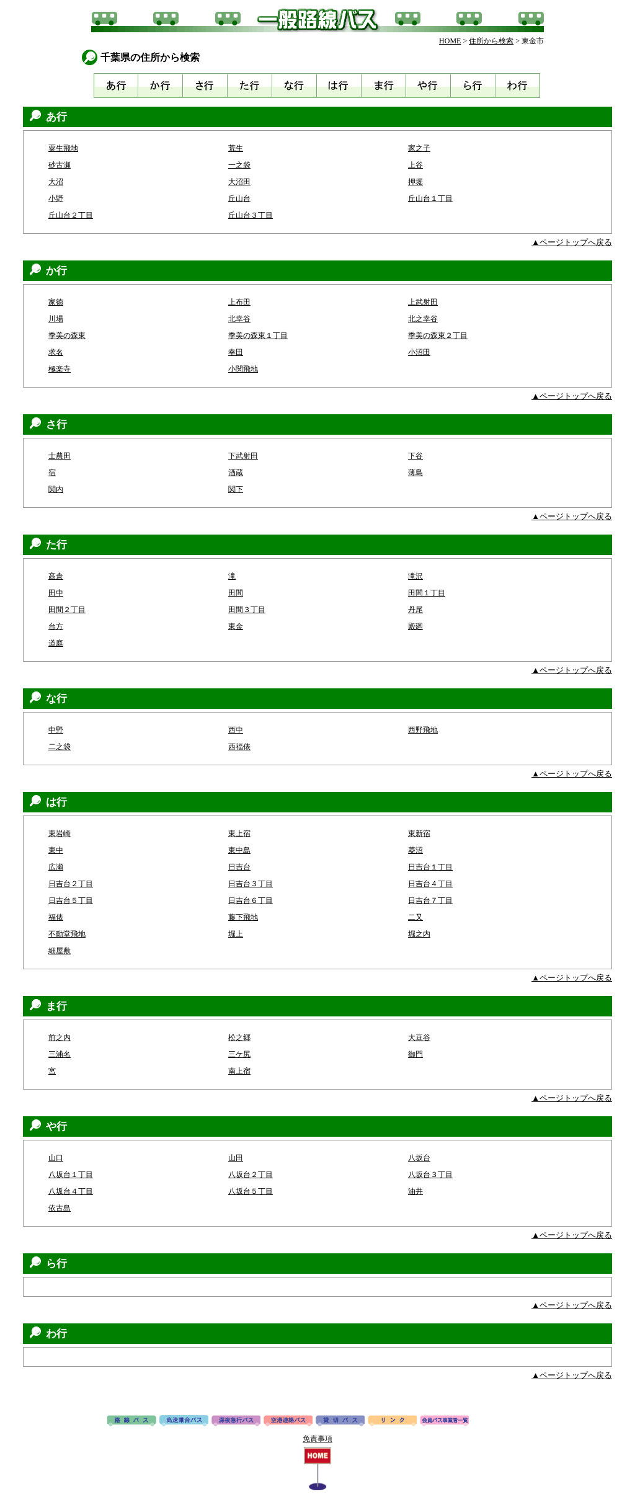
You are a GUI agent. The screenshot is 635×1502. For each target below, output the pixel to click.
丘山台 (239, 198)
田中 (55, 593)
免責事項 (317, 1438)
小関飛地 (243, 369)
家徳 (55, 302)
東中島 (239, 850)
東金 (235, 626)
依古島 (59, 1208)
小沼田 (419, 352)
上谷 (415, 165)
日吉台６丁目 (250, 900)
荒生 (235, 148)
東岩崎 (59, 833)
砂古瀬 (59, 165)
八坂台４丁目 (70, 1191)
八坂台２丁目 (250, 1174)
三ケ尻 (239, 1054)
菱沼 (415, 850)
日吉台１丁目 (430, 867)
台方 (55, 626)
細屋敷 (59, 950)
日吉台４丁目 (430, 883)
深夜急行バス (235, 1421)
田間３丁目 (246, 609)
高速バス (183, 1421)
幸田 (235, 352)
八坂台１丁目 (70, 1174)
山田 (235, 1157)
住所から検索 (491, 41)
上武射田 (423, 302)
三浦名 (59, 1054)
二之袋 (59, 746)
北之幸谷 (423, 318)
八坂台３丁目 (430, 1174)
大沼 (55, 181)
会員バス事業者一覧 (444, 1421)
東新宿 (419, 833)
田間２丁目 (67, 609)
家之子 (419, 148)
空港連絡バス (288, 1421)
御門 (415, 1054)
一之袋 (239, 165)
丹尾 (415, 609)
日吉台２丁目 (70, 883)
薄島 (415, 472)
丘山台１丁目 (430, 198)
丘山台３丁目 (250, 215)
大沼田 (239, 181)
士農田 (59, 455)
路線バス (131, 1421)
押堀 (415, 181)
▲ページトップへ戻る (571, 242)
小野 (55, 198)
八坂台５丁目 (250, 1191)
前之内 (59, 1037)
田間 (235, 593)
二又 (415, 917)
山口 (55, 1157)
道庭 (55, 643)
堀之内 (419, 934)
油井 (415, 1191)
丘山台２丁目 (70, 215)
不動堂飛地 (67, 934)
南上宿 (239, 1071)
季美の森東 (67, 335)
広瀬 (55, 867)
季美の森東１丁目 (258, 335)
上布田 (239, 302)
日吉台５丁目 (70, 900)
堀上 (235, 934)
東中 (55, 850)
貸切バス (340, 1421)
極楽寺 (59, 369)
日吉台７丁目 (430, 900)
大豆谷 (419, 1037)
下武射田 (243, 455)
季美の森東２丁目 (438, 335)
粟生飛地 (63, 148)
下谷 (415, 455)
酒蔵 (235, 472)
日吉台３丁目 (250, 883)
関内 (55, 489)
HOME (450, 41)
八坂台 (419, 1157)
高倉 (55, 576)
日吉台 (239, 867)
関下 (235, 489)
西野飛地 (423, 730)
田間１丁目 (426, 593)
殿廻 (415, 626)
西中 (235, 730)
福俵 (55, 917)
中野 (55, 730)
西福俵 (239, 746)
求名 (55, 352)
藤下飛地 (243, 917)
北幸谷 (239, 318)
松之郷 (239, 1037)
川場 (55, 318)
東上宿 (239, 833)
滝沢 (415, 576)
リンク (392, 1421)
